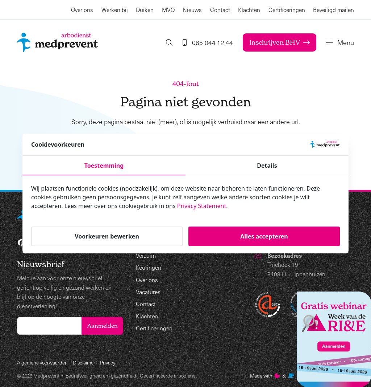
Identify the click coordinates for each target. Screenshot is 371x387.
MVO (168, 9)
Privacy (107, 362)
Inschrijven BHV (279, 42)
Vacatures (148, 292)
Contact (220, 9)
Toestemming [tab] (104, 166)
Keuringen (148, 267)
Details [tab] (267, 166)
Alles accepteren (264, 236)
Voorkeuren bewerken (107, 236)
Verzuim (146, 255)
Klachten (249, 9)
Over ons (82, 9)
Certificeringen (286, 9)
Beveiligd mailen (333, 9)
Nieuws (192, 9)
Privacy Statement (201, 206)
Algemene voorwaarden (42, 362)
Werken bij (114, 9)
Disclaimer (84, 362)
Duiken (145, 9)
